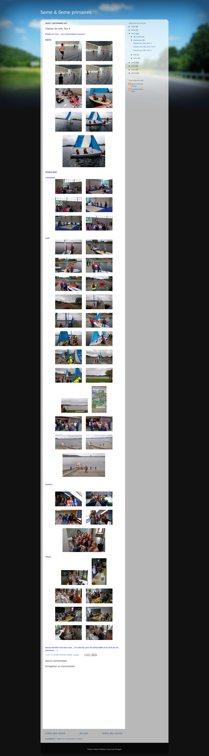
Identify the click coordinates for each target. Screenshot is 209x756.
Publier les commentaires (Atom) (69, 739)
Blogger (118, 749)
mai (135, 55)
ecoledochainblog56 (137, 90)
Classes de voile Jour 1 (142, 50)
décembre (137, 37)
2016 (133, 63)
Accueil (84, 733)
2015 (133, 66)
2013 (133, 73)
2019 (133, 27)
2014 (133, 70)
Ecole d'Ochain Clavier (137, 85)
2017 (133, 34)
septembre (137, 40)
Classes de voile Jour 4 (142, 43)
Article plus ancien (112, 733)
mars (135, 58)
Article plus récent (55, 733)
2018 (133, 30)
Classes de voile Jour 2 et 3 (144, 47)
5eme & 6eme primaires (66, 12)
